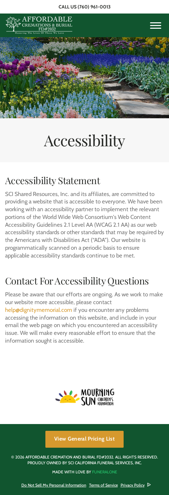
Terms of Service (103, 485)
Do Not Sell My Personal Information (53, 485)
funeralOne (104, 471)
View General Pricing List (84, 439)
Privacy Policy (133, 485)
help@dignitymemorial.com (38, 309)
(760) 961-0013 (94, 7)
